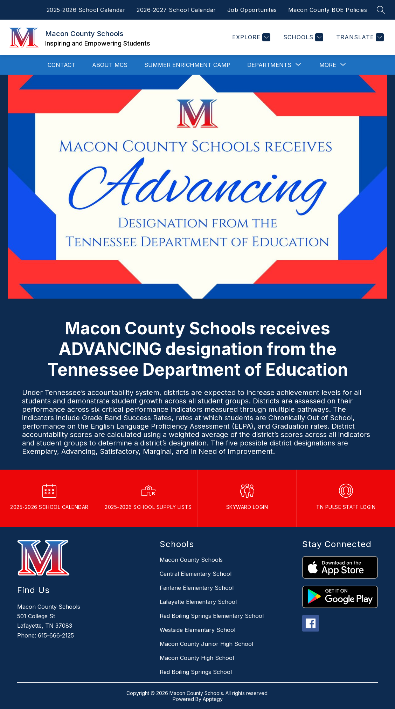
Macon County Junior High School (206, 643)
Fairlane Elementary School (197, 587)
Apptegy (213, 699)
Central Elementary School (195, 573)
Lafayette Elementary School (198, 601)
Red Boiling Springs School (196, 671)
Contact (61, 64)
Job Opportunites (252, 9)
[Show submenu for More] (327, 65)
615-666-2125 (56, 635)
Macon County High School (197, 657)
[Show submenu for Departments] (269, 65)
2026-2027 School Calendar (176, 9)
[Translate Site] (359, 37)
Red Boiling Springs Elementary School (212, 615)
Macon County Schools (191, 559)
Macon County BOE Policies (327, 9)
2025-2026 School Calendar (86, 9)
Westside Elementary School (197, 629)
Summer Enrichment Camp (187, 64)
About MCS (109, 64)
